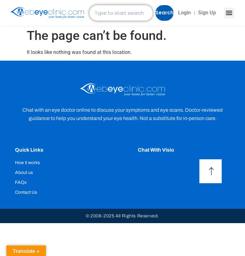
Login (184, 13)
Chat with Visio (156, 150)
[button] (229, 13)
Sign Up (207, 13)
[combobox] (121, 13)
